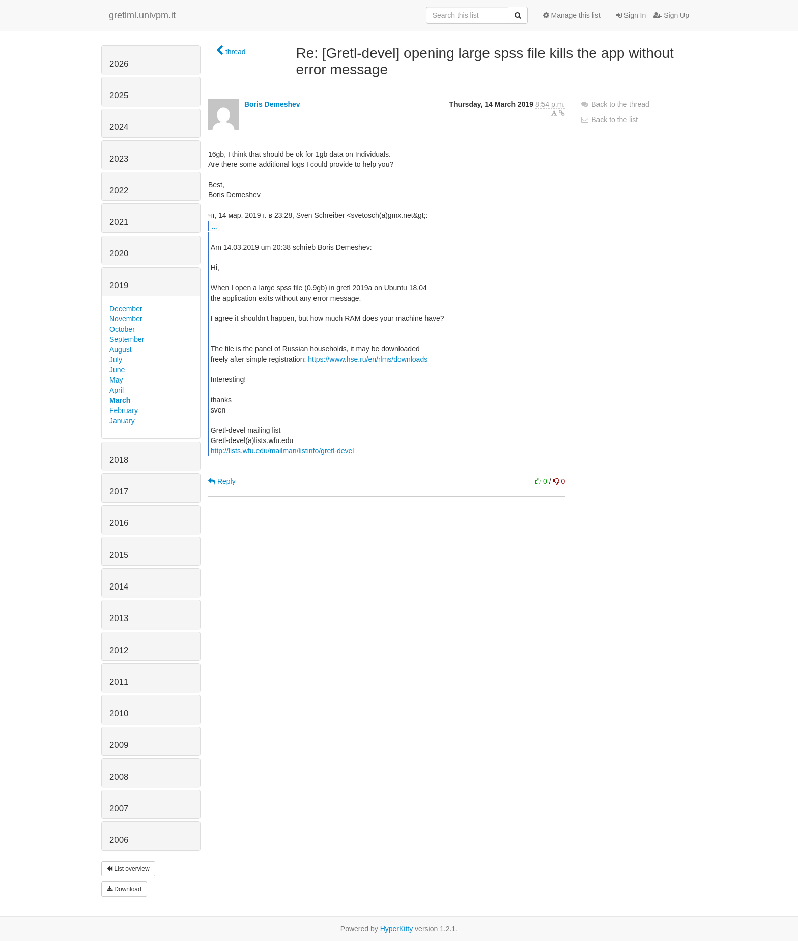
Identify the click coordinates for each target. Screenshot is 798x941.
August (120, 349)
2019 (118, 285)
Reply (222, 481)
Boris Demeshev (272, 104)
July (115, 360)
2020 (118, 253)
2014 (118, 587)
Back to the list (609, 119)
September (126, 339)
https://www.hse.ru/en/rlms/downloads (368, 359)
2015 (118, 555)
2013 (118, 618)
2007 (118, 808)
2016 (118, 523)
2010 (118, 713)
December (125, 309)
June (117, 370)
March (119, 400)
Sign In (631, 15)
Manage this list (572, 15)
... (214, 225)
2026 (118, 64)
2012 (118, 650)
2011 (118, 682)
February (123, 410)
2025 (118, 95)
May (116, 380)
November (125, 319)
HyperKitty (396, 929)
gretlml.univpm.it (142, 15)
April (116, 390)
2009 (118, 745)
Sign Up (671, 15)
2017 (118, 491)
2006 (118, 840)
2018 (118, 460)
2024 (118, 127)
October (122, 329)
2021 (118, 222)
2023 (118, 159)
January (122, 421)
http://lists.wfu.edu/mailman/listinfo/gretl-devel (282, 451)
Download (124, 889)
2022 (118, 190)
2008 (118, 777)
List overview (128, 868)
